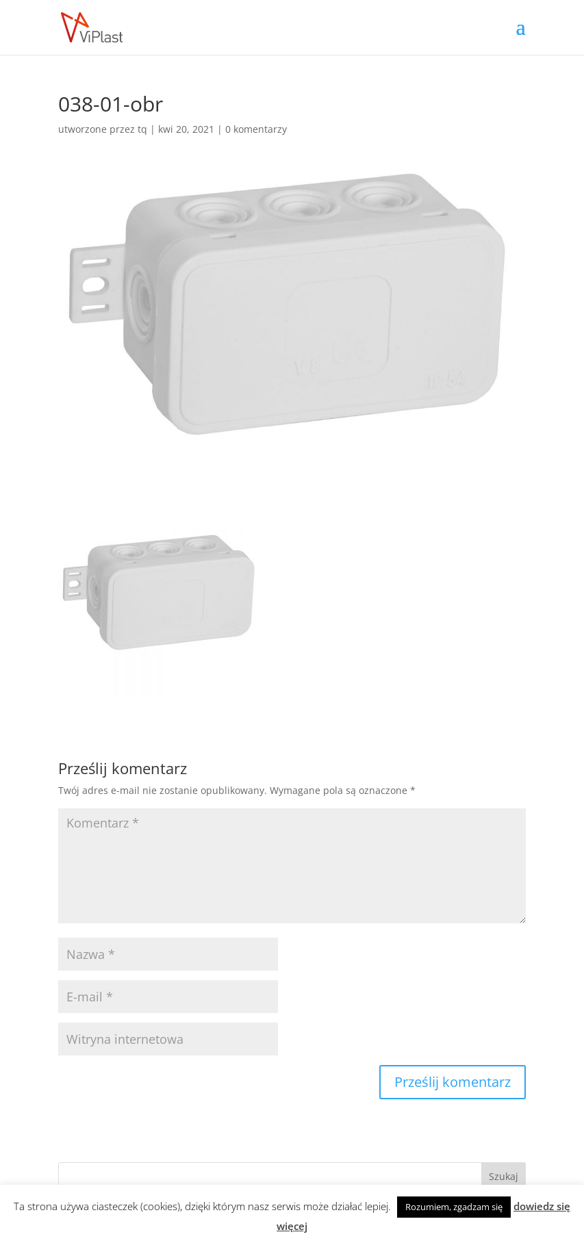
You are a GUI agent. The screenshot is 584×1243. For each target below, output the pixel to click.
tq (142, 129)
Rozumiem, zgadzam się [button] (454, 1207)
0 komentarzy (256, 129)
